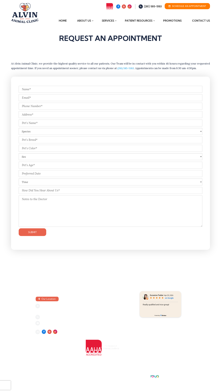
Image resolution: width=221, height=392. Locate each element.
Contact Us (201, 20)
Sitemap (40, 377)
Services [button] (108, 20)
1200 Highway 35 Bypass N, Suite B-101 (62, 306)
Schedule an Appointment (187, 6)
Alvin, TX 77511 (49, 310)
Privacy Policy (45, 374)
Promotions (172, 20)
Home (63, 20)
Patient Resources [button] (138, 20)
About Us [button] (84, 20)
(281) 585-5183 (153, 6)
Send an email (49, 323)
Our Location (48, 298)
